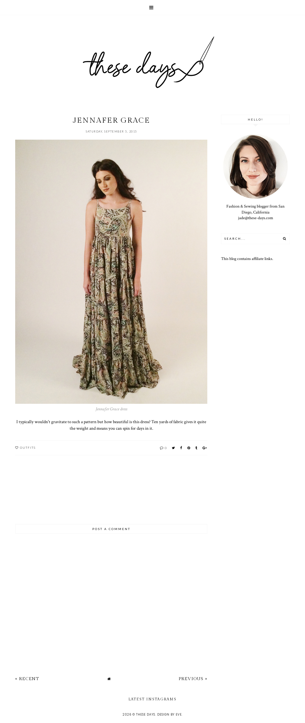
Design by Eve (169, 714)
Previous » (193, 678)
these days (145, 714)
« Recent (27, 678)
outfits (28, 447)
